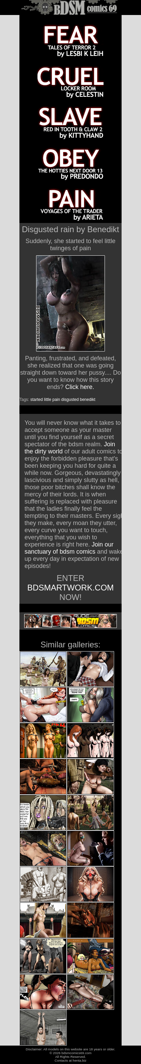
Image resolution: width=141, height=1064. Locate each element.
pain (56, 399)
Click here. (79, 387)
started (36, 399)
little (47, 399)
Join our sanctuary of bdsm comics (69, 548)
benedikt (87, 399)
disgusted (70, 399)
